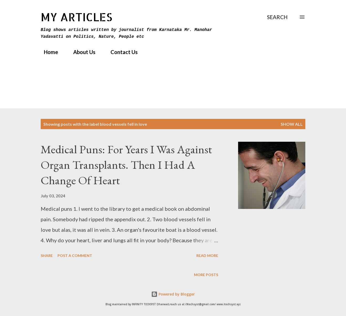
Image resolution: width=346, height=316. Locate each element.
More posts (206, 274)
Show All (292, 124)
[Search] (277, 17)
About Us (81, 52)
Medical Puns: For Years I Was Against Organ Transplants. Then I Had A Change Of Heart (126, 164)
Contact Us (120, 52)
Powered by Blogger (173, 294)
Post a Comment (74, 255)
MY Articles (76, 17)
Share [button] (47, 255)
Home (48, 52)
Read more (207, 255)
